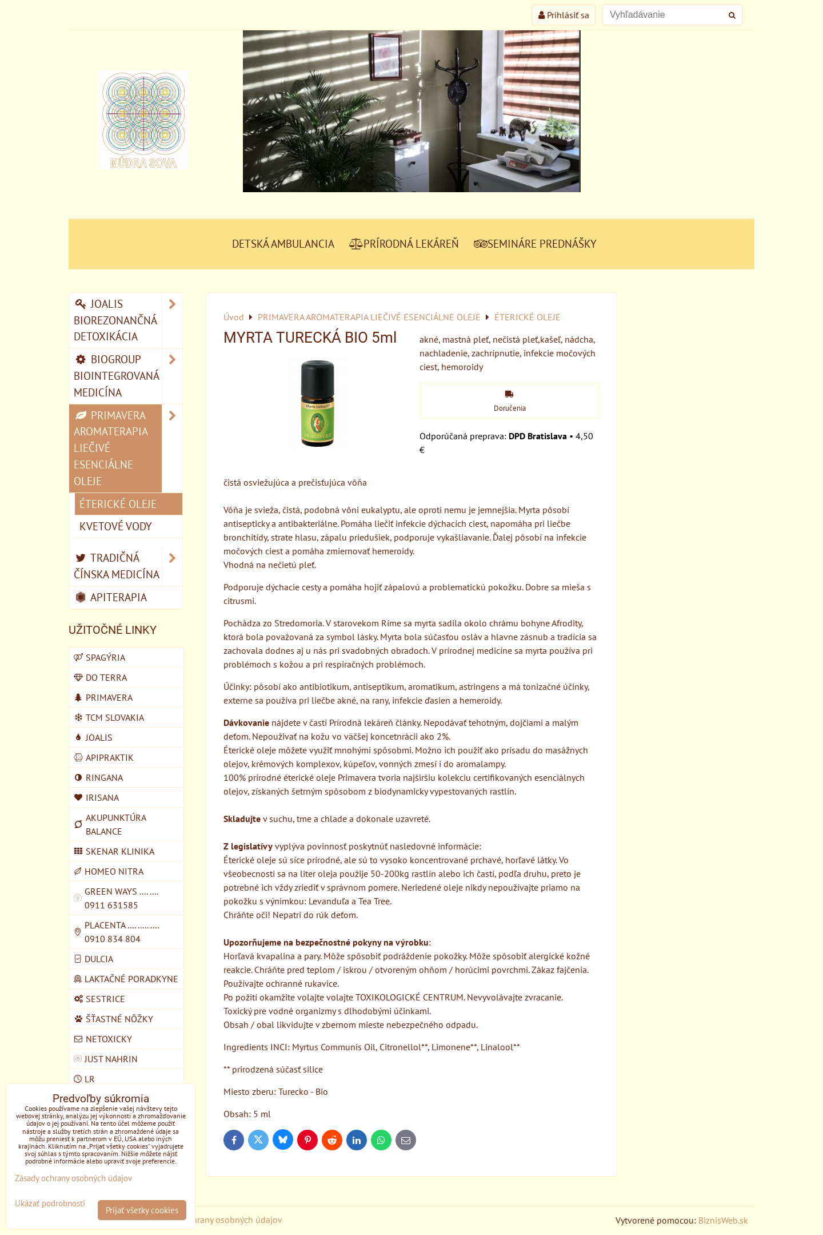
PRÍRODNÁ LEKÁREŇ (404, 243)
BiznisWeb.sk (723, 1220)
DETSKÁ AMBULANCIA (283, 243)
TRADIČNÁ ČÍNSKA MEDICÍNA (128, 566)
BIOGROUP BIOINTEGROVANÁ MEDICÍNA (128, 375)
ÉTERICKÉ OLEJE (118, 504)
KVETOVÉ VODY (115, 526)
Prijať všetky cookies (142, 1210)
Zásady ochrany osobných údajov (218, 1219)
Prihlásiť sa (563, 15)
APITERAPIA (110, 597)
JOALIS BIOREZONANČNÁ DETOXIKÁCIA (128, 320)
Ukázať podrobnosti (50, 1204)
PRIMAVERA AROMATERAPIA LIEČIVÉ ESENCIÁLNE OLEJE (128, 448)
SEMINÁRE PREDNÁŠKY (535, 243)
